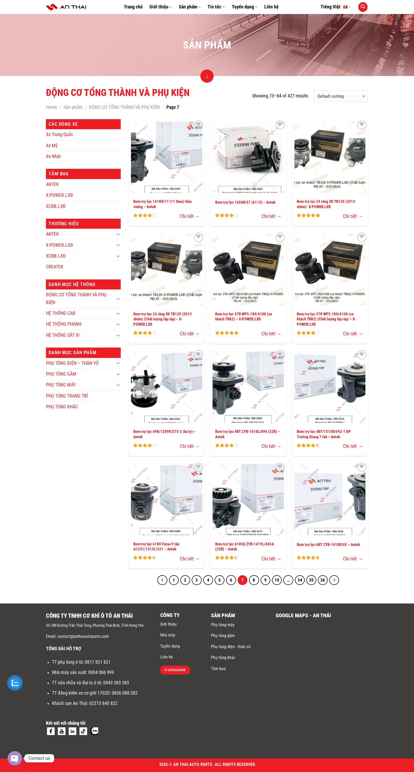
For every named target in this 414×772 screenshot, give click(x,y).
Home (51, 107)
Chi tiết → (190, 216)
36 (322, 580)
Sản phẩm (190, 7)
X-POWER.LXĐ (59, 195)
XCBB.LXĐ (56, 206)
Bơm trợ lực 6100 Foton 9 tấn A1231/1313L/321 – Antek (156, 547)
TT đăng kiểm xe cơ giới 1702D (81, 693)
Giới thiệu (160, 7)
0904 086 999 (101, 672)
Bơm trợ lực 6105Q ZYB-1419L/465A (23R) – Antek (244, 547)
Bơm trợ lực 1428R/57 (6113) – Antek (245, 202)
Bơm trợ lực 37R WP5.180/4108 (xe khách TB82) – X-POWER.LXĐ (243, 317)
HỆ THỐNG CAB (60, 313)
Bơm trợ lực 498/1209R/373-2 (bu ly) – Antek (164, 434)
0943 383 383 (116, 682)
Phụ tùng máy (222, 624)
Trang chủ (133, 7)
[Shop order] (341, 96)
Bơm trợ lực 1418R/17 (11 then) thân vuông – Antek (162, 204)
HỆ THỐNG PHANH (63, 324)
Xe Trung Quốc (59, 134)
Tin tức (216, 7)
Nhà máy (167, 635)
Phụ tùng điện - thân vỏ (231, 646)
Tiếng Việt (336, 7)
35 (311, 580)
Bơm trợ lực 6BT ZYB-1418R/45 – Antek (328, 544)
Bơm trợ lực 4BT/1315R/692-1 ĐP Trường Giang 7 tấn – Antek (324, 434)
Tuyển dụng (244, 7)
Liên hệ (271, 7)
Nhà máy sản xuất (69, 672)
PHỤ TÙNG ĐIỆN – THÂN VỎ (72, 363)
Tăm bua (218, 668)
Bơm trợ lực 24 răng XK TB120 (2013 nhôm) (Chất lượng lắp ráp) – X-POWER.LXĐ (162, 319)
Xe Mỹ (52, 145)
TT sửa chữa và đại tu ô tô (76, 682)
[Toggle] (118, 234)
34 (300, 580)
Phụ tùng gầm (223, 635)
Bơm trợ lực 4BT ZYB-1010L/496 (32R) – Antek (247, 434)
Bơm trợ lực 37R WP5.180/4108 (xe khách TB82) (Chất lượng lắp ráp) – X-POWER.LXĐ (326, 319)
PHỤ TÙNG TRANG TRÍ (67, 396)
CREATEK (54, 266)
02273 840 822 (103, 703)
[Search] (363, 7)
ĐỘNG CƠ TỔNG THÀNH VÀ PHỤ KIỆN (124, 107)
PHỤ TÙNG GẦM (61, 374)
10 (277, 580)
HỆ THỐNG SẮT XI (63, 335)
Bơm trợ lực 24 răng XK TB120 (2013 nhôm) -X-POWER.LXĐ (326, 204)
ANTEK (52, 184)
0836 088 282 (125, 693)
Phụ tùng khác (223, 657)
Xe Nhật (53, 156)
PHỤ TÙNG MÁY (61, 384)
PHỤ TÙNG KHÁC (62, 406)
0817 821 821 (98, 662)
